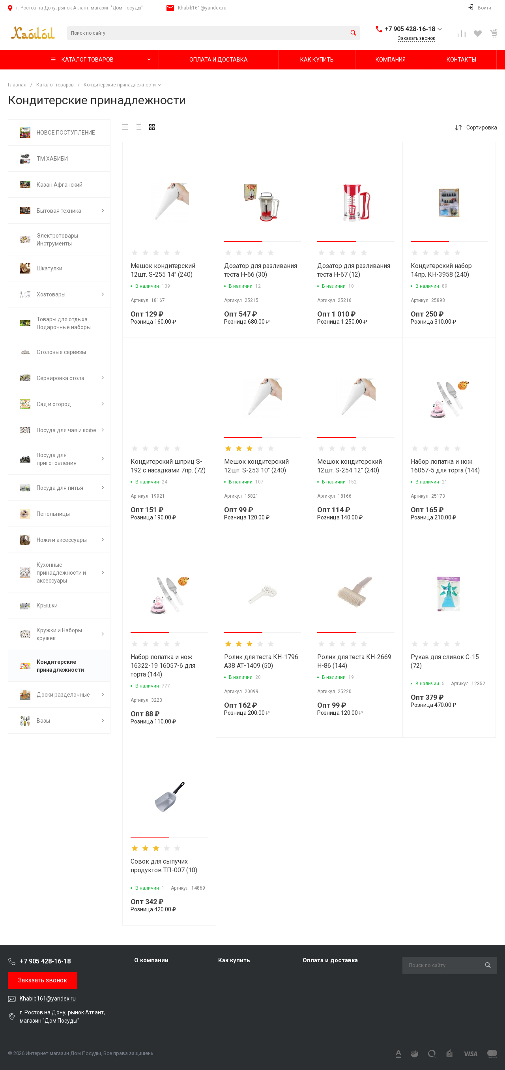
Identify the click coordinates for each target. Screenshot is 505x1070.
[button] (243, 241)
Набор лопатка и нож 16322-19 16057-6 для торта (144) (163, 665)
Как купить (234, 960)
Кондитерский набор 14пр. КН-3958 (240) (441, 270)
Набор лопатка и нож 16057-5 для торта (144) (445, 466)
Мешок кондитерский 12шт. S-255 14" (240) (163, 270)
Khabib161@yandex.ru (202, 8)
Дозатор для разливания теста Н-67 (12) (353, 270)
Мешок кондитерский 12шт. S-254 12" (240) (349, 466)
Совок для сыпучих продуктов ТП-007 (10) (164, 866)
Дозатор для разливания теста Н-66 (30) (260, 270)
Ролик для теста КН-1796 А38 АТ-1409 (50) (261, 661)
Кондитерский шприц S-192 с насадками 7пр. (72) (168, 466)
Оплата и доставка (330, 960)
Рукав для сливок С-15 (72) (445, 661)
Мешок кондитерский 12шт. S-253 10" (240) (256, 466)
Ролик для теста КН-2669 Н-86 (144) (354, 661)
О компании (151, 960)
